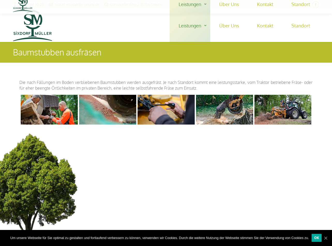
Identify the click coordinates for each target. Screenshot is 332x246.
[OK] (317, 238)
